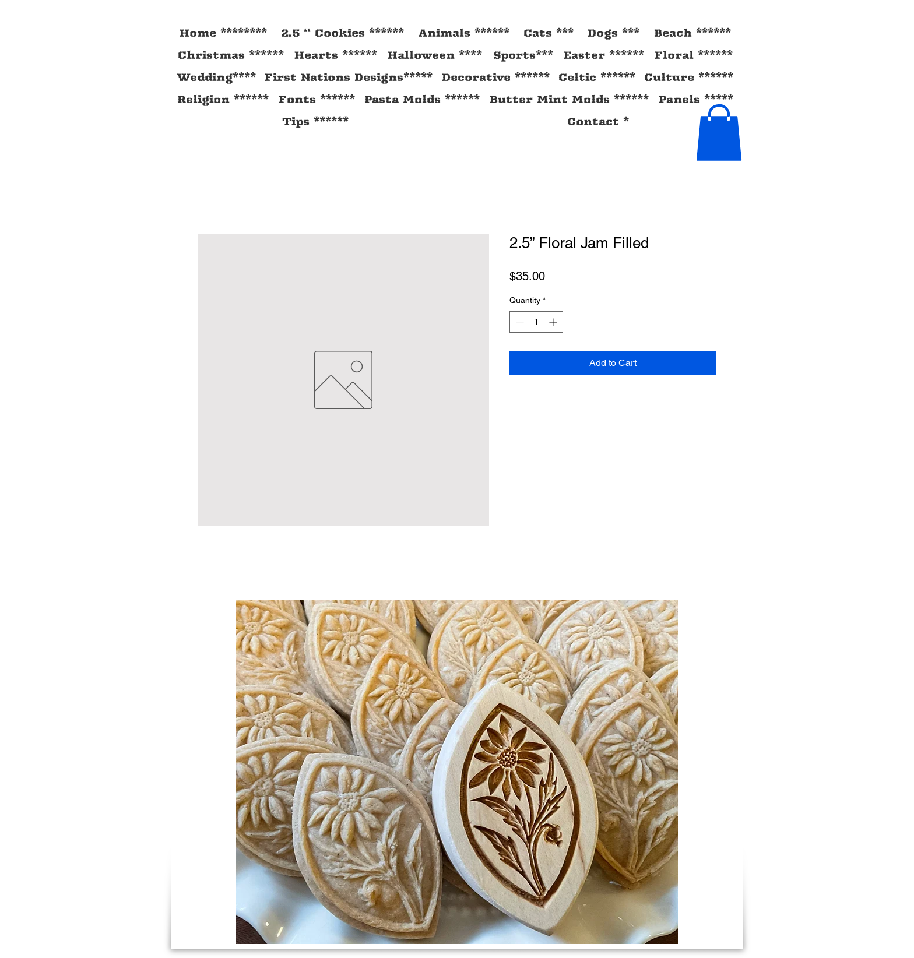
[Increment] (554, 322)
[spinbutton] (536, 322)
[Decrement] (518, 322)
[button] (719, 132)
